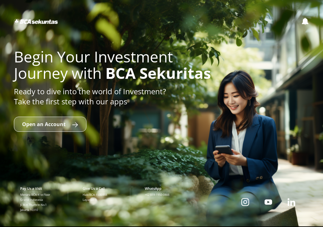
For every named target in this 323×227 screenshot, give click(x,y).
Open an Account (50, 124)
